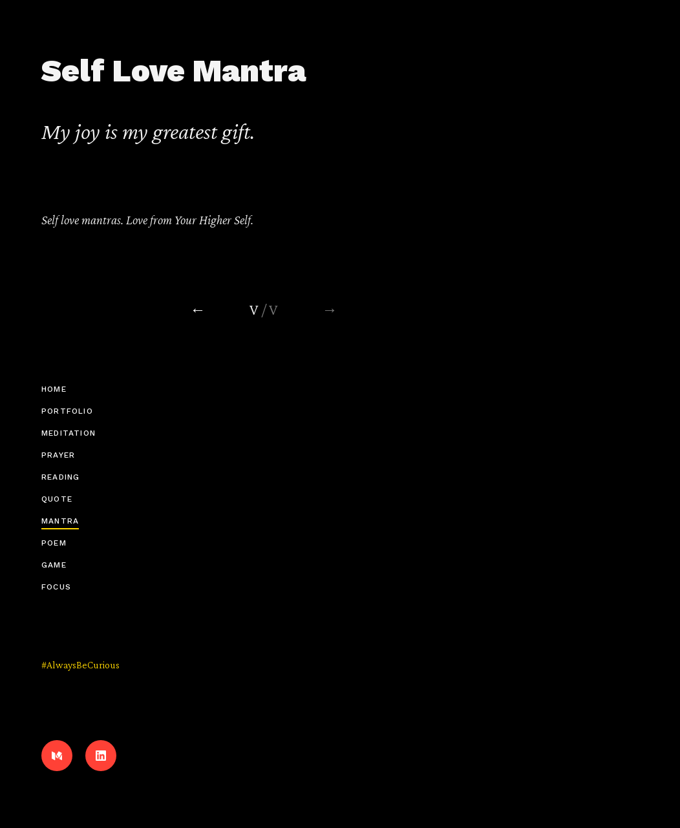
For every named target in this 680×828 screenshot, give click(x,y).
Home (54, 389)
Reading (60, 477)
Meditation (68, 433)
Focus (56, 586)
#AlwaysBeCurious (80, 664)
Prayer (58, 455)
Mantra (60, 520)
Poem (54, 542)
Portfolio (67, 411)
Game (54, 564)
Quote (56, 499)
